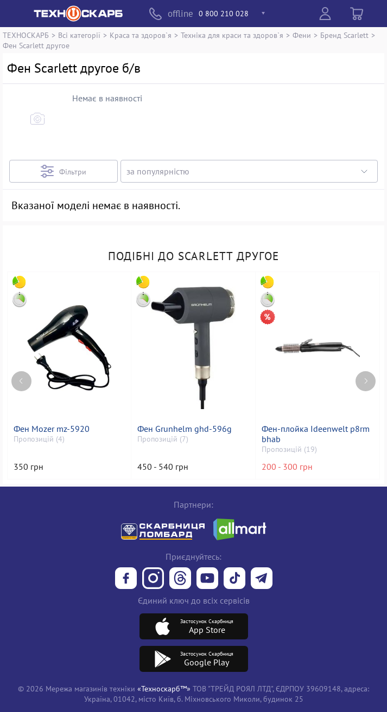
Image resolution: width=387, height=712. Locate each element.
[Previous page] (21, 381)
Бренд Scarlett (344, 35)
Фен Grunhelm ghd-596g (184, 429)
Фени (302, 35)
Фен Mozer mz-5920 (52, 429)
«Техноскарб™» (164, 688)
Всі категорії (79, 35)
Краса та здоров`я (141, 35)
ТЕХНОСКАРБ (26, 35)
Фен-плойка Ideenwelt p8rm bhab (316, 434)
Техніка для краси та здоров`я (232, 35)
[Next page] (366, 381)
